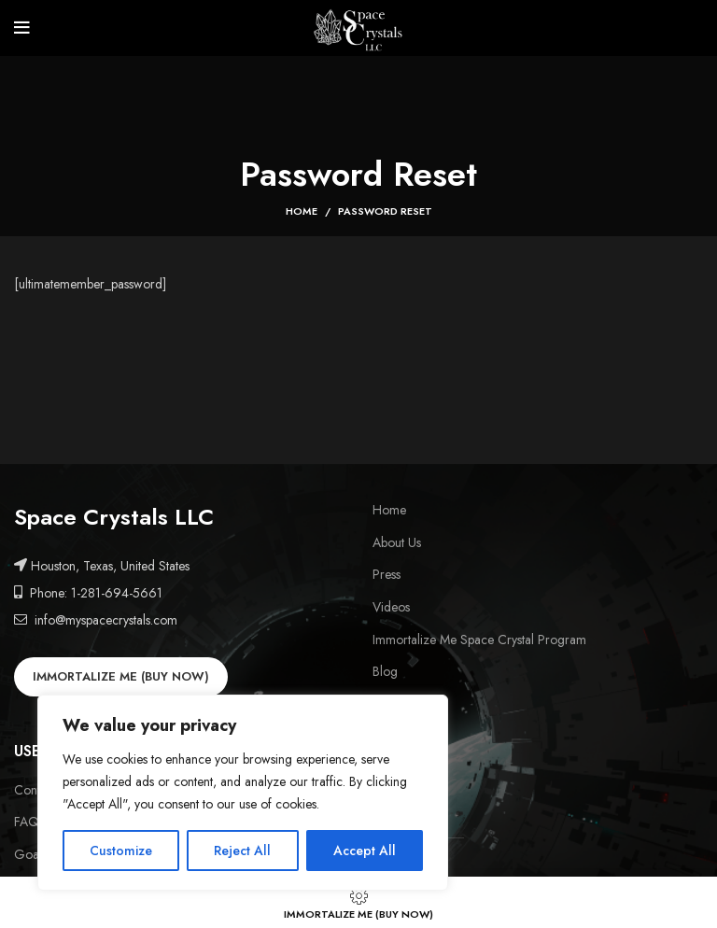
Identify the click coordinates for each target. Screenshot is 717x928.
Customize (121, 850)
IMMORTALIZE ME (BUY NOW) (121, 676)
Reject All (242, 850)
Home (301, 211)
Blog (385, 672)
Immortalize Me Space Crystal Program (479, 640)
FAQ (26, 822)
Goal (28, 855)
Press (387, 575)
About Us (397, 543)
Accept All (364, 850)
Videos (391, 607)
